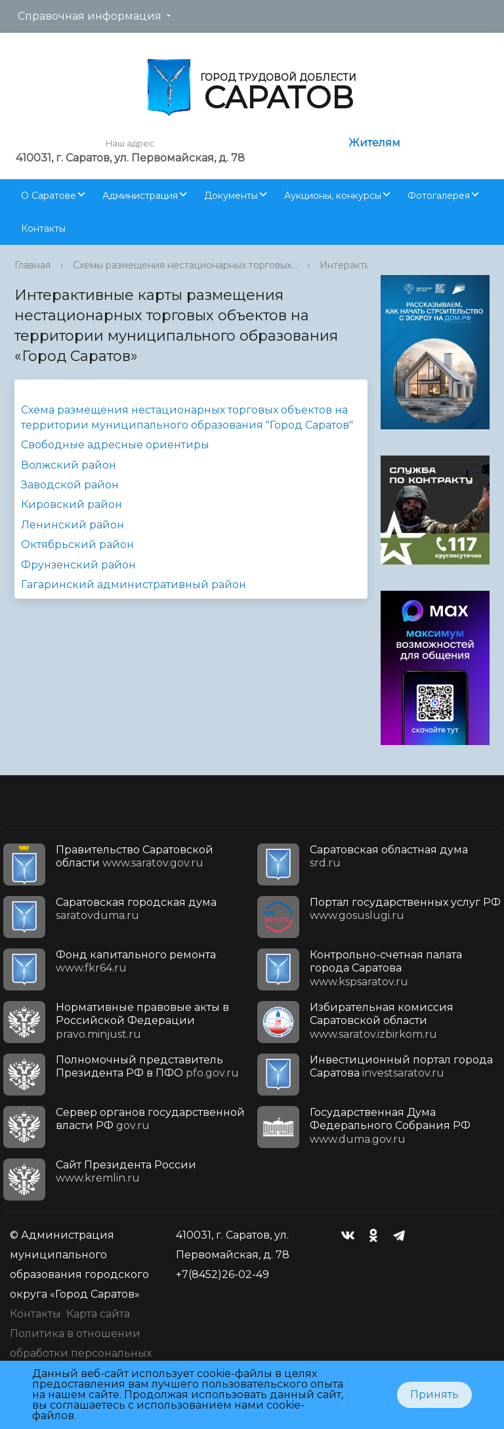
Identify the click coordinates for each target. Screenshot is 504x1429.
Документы (231, 196)
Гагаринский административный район (133, 584)
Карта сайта (98, 1314)
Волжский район (68, 465)
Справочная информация (89, 16)
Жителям (374, 143)
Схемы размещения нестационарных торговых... (185, 265)
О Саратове (48, 196)
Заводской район (70, 485)
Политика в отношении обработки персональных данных (81, 1353)
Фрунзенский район (78, 565)
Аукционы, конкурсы (332, 196)
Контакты (43, 228)
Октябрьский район (77, 544)
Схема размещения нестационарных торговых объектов (176, 410)
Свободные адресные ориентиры (115, 444)
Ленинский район (72, 525)
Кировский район (71, 504)
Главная (32, 265)
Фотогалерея (439, 196)
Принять (434, 1394)
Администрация (140, 196)
